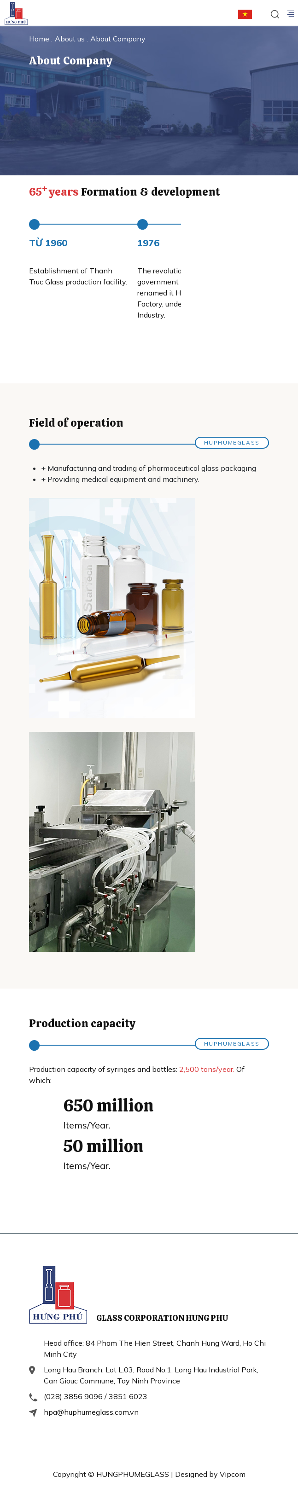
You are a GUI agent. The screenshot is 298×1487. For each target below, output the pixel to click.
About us (71, 38)
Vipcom (232, 1474)
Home (40, 38)
